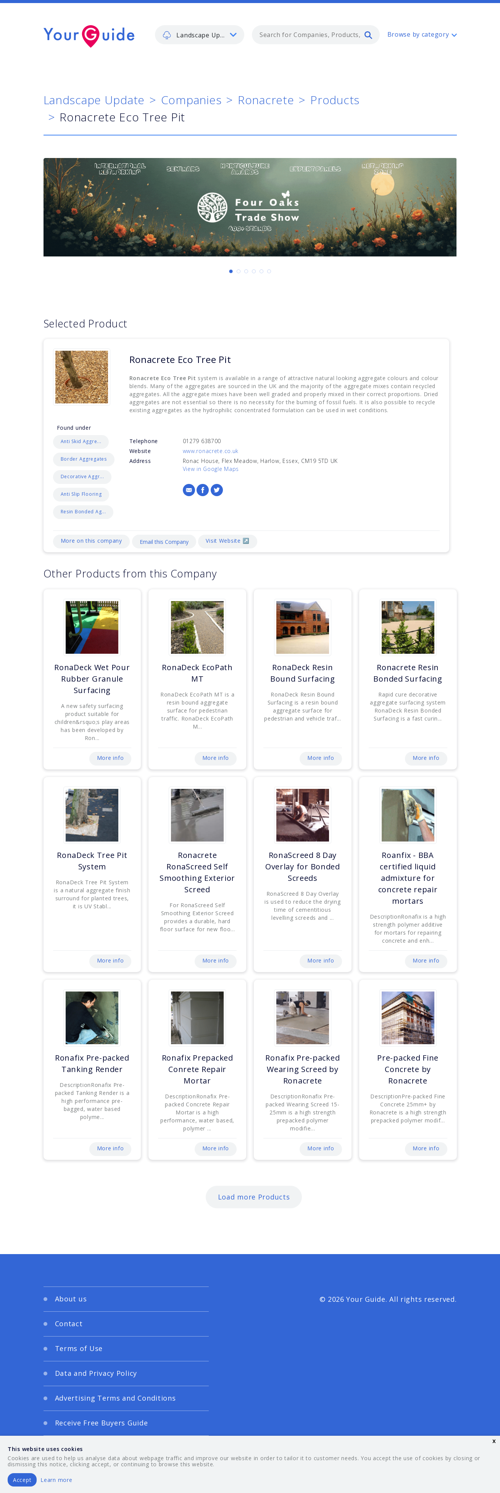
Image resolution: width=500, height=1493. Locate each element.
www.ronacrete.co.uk (211, 451)
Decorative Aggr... (82, 476)
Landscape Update (94, 100)
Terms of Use (79, 1348)
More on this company (91, 540)
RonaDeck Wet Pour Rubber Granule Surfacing (92, 678)
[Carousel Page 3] (246, 271)
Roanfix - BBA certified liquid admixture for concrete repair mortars (408, 878)
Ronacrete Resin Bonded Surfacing (407, 673)
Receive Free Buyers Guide (101, 1422)
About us (71, 1298)
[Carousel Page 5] (261, 271)
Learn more (56, 1479)
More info (110, 757)
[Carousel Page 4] (254, 271)
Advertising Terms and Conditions (115, 1398)
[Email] (189, 490)
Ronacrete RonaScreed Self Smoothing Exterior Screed (197, 872)
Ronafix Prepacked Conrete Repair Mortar (197, 1069)
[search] (368, 34)
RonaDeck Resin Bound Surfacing (302, 673)
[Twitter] (217, 490)
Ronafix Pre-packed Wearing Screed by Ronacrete (302, 1069)
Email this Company (164, 541)
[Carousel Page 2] (238, 271)
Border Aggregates (84, 459)
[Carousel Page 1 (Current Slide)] (231, 271)
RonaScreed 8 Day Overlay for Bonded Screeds (302, 866)
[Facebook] (203, 490)
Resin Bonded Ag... (83, 511)
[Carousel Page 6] (269, 271)
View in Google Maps (211, 468)
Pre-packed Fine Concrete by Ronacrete (408, 1069)
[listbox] (199, 34)
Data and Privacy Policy (96, 1373)
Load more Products (254, 1196)
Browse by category (418, 34)
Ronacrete (266, 100)
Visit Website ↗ (227, 540)
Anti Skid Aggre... (81, 441)
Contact (69, 1323)
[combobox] (316, 34)
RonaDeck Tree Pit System (92, 861)
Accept (22, 1479)
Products (335, 100)
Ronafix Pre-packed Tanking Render (92, 1063)
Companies (191, 100)
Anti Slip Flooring (81, 494)
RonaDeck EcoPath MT (197, 673)
